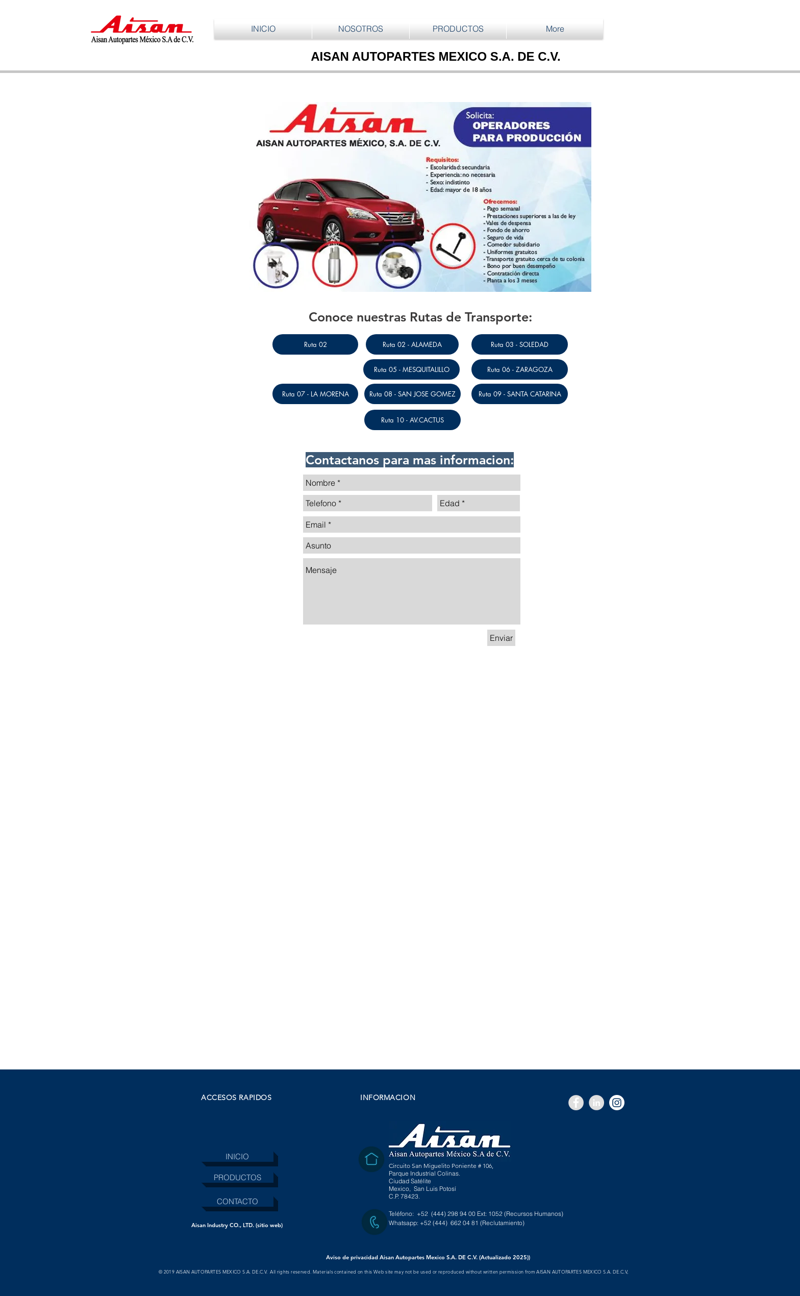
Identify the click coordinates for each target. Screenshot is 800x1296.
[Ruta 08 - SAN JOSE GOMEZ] (412, 394)
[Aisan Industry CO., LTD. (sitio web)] (237, 1225)
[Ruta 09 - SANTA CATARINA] (519, 394)
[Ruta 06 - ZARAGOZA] (519, 369)
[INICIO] (237, 1156)
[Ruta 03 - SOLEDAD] (519, 344)
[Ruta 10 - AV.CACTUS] (412, 420)
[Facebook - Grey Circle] (576, 1102)
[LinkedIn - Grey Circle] (596, 1102)
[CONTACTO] (237, 1201)
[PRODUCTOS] (237, 1177)
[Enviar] (501, 638)
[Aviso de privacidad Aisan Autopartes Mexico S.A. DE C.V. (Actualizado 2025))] (428, 1257)
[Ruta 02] (315, 344)
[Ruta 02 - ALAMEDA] (412, 344)
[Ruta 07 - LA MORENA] (315, 394)
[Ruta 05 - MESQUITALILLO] (411, 369)
